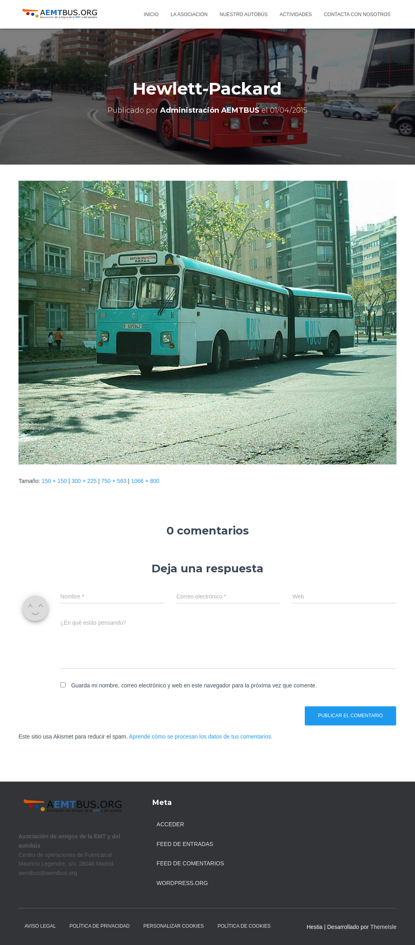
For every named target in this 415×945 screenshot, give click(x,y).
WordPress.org (182, 883)
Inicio (151, 14)
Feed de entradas (184, 844)
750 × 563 (114, 481)
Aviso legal (40, 926)
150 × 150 (54, 481)
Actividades (295, 14)
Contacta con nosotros (357, 14)
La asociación (189, 14)
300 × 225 (84, 481)
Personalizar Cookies (173, 926)
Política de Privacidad (100, 926)
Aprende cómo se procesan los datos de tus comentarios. (201, 736)
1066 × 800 (145, 481)
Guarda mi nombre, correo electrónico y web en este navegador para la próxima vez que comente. (194, 685)
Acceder (170, 824)
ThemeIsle (383, 927)
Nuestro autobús (243, 14)
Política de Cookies (244, 926)
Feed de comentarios (190, 863)
